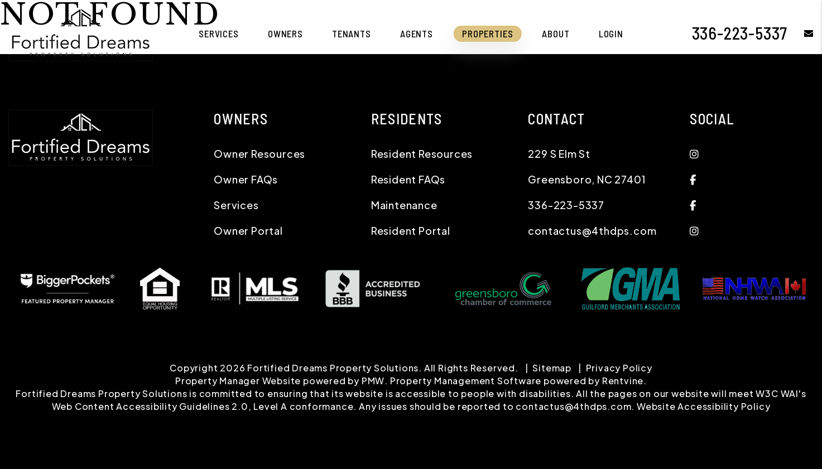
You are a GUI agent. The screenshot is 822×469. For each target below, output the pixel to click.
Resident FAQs (408, 179)
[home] (80, 32)
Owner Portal (248, 230)
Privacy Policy (619, 368)
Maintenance (404, 205)
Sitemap (551, 368)
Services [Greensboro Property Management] (219, 33)
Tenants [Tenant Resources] (351, 33)
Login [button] (611, 33)
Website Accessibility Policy (703, 406)
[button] (800, 33)
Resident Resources (422, 153)
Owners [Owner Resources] (285, 33)
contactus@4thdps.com (592, 230)
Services (236, 205)
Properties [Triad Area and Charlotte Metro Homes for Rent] (487, 33)
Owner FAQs (246, 179)
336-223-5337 (740, 33)
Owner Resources (259, 153)
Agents (416, 33)
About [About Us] (555, 33)
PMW (373, 380)
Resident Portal (410, 230)
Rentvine (622, 380)
